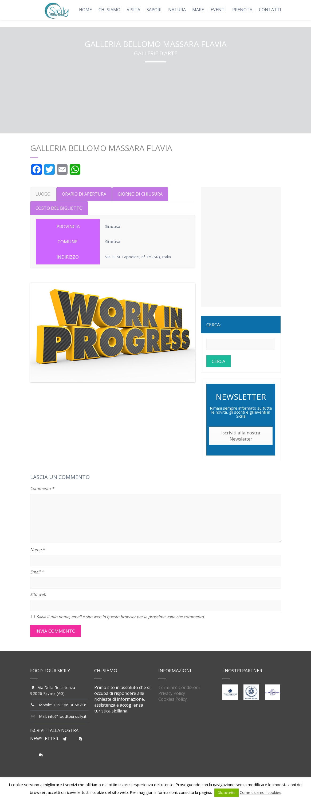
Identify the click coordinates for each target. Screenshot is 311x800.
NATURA (177, 10)
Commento (42, 488)
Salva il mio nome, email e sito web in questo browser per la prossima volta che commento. (121, 616)
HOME (85, 10)
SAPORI (154, 10)
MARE (198, 10)
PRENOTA (242, 10)
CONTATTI (270, 10)
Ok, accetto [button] (226, 792)
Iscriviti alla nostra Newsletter (240, 436)
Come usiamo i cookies (260, 792)
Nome (37, 549)
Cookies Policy (172, 699)
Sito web (38, 594)
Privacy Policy (171, 693)
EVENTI (218, 10)
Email (37, 572)
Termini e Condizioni (179, 687)
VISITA (133, 10)
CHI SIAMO (109, 10)
